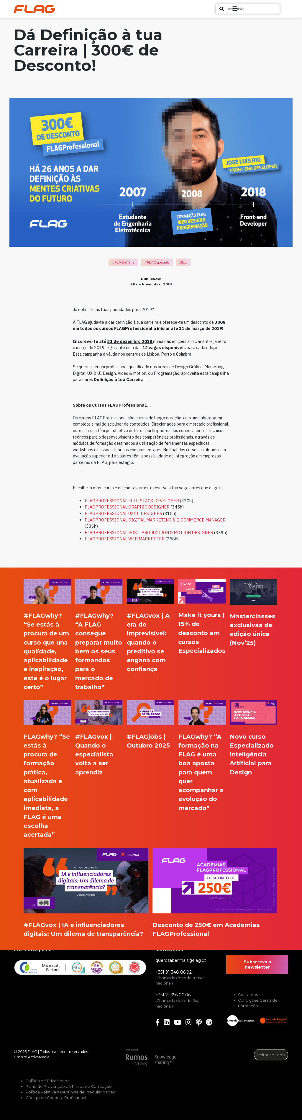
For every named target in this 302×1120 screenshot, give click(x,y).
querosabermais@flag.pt (180, 960)
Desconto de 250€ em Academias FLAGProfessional (206, 929)
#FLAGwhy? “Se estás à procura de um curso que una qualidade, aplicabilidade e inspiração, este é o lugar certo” (46, 651)
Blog (183, 262)
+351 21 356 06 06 (173, 995)
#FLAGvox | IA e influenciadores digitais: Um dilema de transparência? (83, 929)
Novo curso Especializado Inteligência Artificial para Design (252, 754)
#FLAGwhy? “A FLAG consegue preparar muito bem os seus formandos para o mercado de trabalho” (98, 651)
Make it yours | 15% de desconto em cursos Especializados (202, 632)
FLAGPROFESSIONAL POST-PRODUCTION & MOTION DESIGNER (149, 532)
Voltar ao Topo (271, 1054)
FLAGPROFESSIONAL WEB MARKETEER (125, 539)
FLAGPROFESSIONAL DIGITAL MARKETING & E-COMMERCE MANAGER (155, 520)
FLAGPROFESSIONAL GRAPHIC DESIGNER (127, 507)
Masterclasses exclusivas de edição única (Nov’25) (252, 629)
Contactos (248, 995)
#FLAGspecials (157, 262)
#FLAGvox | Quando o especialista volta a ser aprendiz (94, 754)
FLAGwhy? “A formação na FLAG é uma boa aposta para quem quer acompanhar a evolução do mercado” (201, 772)
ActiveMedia (39, 1057)
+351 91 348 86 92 (173, 972)
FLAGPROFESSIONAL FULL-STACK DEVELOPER (132, 500)
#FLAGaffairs (123, 262)
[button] (272, 9)
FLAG (32, 1051)
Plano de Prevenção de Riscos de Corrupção (69, 1086)
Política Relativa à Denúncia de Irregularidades (70, 1092)
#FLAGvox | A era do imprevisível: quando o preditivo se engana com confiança (148, 642)
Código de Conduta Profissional (56, 1098)
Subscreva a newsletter (257, 964)
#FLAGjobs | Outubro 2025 (148, 741)
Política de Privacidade (48, 1081)
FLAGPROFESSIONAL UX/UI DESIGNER (123, 513)
